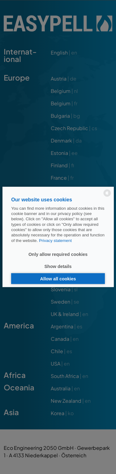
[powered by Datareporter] (107, 196)
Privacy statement (55, 240)
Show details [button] (58, 266)
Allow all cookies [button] (58, 278)
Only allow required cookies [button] (58, 254)
